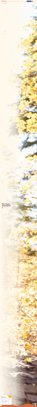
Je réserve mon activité (5, 207)
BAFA (15, 1)
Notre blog (22, 1)
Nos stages (8, 1)
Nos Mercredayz (12, 1)
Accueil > (3, 3)
